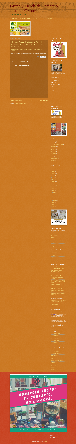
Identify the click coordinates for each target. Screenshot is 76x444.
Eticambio (53, 255)
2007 (53, 206)
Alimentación (53, 141)
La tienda (14, 18)
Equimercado (53, 253)
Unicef (52, 240)
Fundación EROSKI (55, 338)
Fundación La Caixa (55, 340)
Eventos (52, 155)
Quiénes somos (36, 18)
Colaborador (53, 146)
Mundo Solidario (54, 260)
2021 (53, 169)
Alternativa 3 (53, 233)
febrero (54, 200)
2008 (53, 204)
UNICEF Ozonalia (54, 305)
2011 (53, 188)
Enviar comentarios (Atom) (21, 103)
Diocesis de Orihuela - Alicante (57, 360)
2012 (53, 186)
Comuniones (53, 148)
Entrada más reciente (16, 100)
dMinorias (53, 362)
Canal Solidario (54, 355)
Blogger (45, 441)
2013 (53, 185)
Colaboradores (48, 18)
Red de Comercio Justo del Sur (57, 288)
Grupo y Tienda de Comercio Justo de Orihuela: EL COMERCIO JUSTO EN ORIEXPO (27, 44)
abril (54, 192)
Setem (52, 237)
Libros (52, 156)
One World (53, 367)
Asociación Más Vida (55, 351)
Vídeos (52, 161)
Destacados (53, 151)
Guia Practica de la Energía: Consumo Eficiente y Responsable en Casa (58, 301)
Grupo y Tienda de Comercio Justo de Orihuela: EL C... (59, 194)
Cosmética (53, 149)
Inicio (30, 100)
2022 (53, 167)
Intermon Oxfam (54, 259)
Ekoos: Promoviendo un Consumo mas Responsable (57, 304)
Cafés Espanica (54, 252)
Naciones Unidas (54, 365)
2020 (53, 171)
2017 (53, 177)
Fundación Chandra (55, 335)
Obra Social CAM (54, 344)
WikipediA (53, 369)
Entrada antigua (44, 100)
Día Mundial (53, 153)
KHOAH (52, 244)
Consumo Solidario (54, 357)
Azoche (52, 242)
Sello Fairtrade (54, 235)
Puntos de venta (54, 158)
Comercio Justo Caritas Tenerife (57, 275)
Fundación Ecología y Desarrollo (57, 337)
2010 (53, 190)
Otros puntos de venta (55, 246)
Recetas (52, 160)
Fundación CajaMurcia (55, 333)
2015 (53, 181)
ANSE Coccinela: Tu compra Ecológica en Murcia (56, 271)
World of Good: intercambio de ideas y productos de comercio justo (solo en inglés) (58, 281)
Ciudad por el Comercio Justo (57, 144)
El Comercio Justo (24, 18)
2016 (53, 179)
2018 (53, 175)
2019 (53, 173)
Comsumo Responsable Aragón (57, 284)
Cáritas (52, 358)
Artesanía (53, 142)
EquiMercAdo (53, 239)
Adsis (52, 350)
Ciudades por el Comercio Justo (57, 268)
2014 (53, 183)
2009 (53, 202)
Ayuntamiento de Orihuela (56, 353)
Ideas (52, 257)
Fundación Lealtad (54, 342)
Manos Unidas (54, 364)
